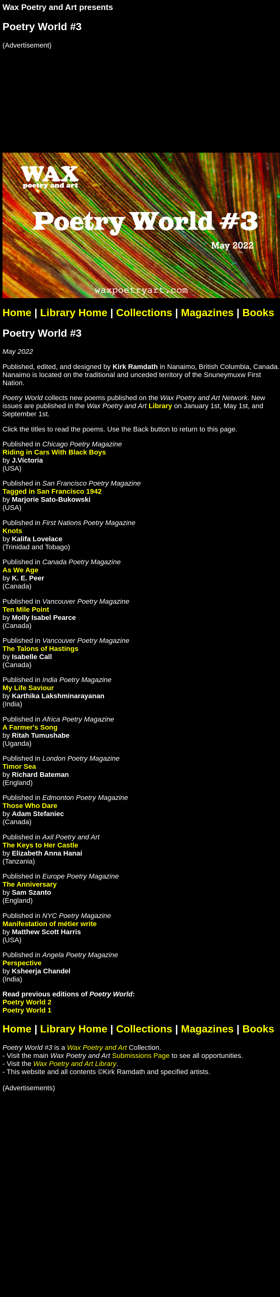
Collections (144, 312)
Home (16, 312)
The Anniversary (29, 884)
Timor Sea (19, 766)
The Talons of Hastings (40, 649)
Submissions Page (140, 1055)
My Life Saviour (28, 688)
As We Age (20, 570)
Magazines (207, 312)
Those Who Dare (29, 806)
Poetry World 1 (27, 1010)
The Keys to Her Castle (40, 845)
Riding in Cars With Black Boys (54, 452)
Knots (12, 531)
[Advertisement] (119, 92)
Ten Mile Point (25, 609)
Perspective (22, 963)
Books (258, 312)
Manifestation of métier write (49, 924)
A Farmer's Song (29, 727)
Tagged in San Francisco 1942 (52, 491)
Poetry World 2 (27, 1002)
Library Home (73, 312)
